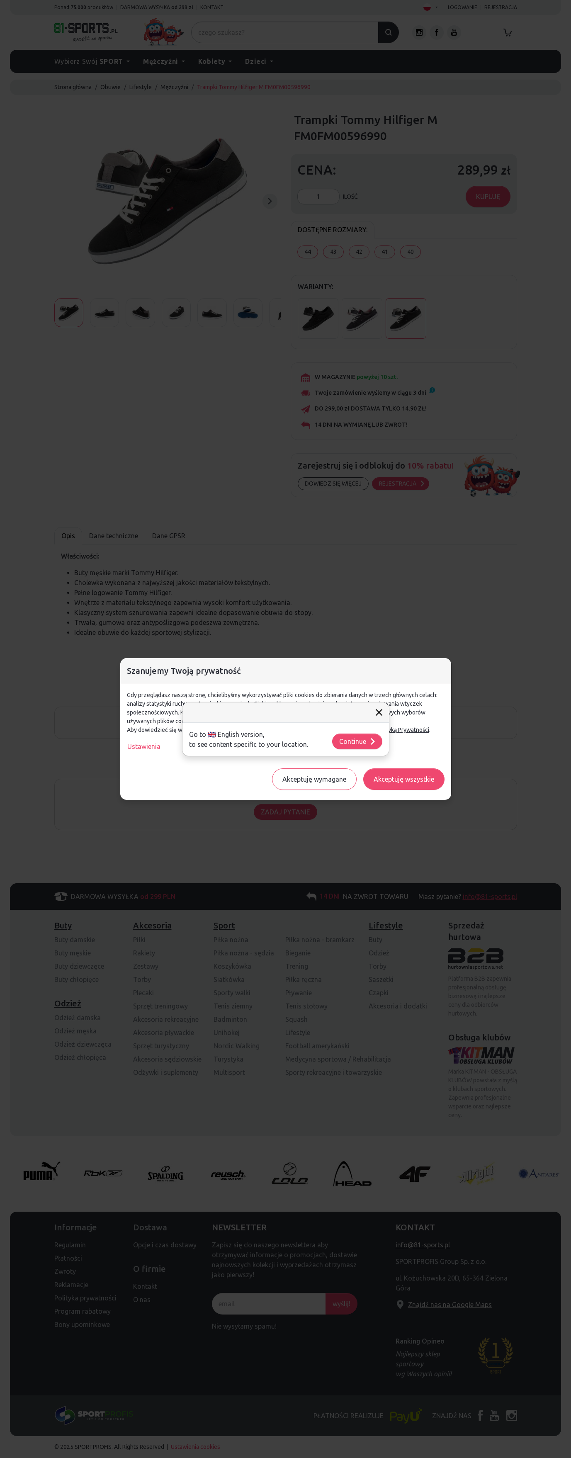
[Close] (379, 712)
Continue (357, 741)
